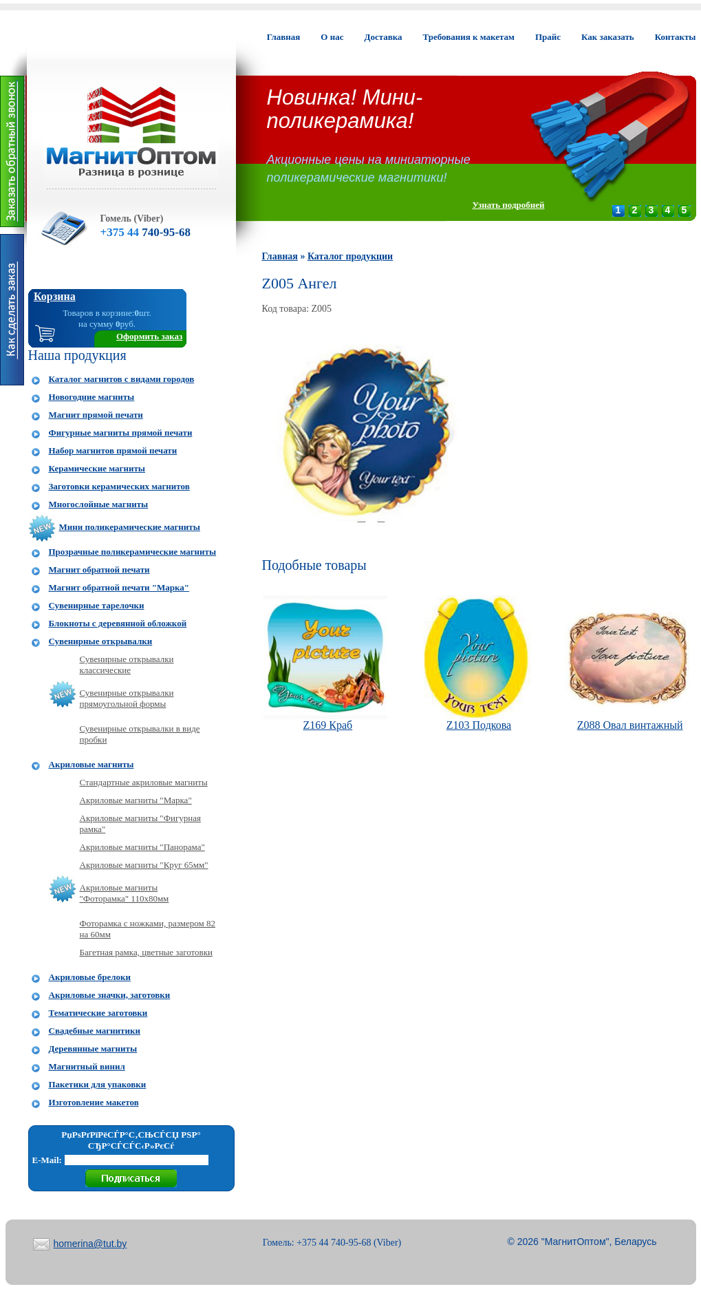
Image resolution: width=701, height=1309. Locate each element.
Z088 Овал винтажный (630, 725)
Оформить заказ (149, 336)
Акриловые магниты (91, 764)
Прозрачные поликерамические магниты (133, 551)
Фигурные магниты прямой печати (121, 432)
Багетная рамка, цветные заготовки (146, 952)
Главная (284, 37)
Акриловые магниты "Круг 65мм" (144, 865)
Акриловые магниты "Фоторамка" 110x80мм (124, 893)
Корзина (55, 296)
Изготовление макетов (94, 1102)
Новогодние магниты (92, 397)
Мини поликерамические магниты (129, 527)
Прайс (548, 37)
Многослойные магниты (99, 504)
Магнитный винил (87, 1066)
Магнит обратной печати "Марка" (119, 587)
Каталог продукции (350, 256)
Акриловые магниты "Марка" (136, 800)
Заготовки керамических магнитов (119, 486)
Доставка (383, 37)
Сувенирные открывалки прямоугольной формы (127, 698)
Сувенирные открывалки (101, 641)
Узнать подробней (508, 205)
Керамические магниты (97, 468)
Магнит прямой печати (96, 414)
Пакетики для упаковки (98, 1084)
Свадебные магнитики (94, 1030)
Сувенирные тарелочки (96, 605)
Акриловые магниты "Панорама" (142, 847)
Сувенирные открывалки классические (127, 664)
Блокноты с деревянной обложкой (118, 623)
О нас (332, 37)
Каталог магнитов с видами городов (122, 379)
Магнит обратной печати (99, 569)
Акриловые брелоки (90, 977)
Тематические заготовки (98, 1013)
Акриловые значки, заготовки (110, 995)
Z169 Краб (327, 725)
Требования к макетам (469, 37)
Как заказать (607, 37)
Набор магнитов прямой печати (113, 450)
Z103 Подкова (478, 725)
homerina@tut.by (90, 1243)
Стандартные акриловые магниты (144, 782)
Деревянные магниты (93, 1048)
